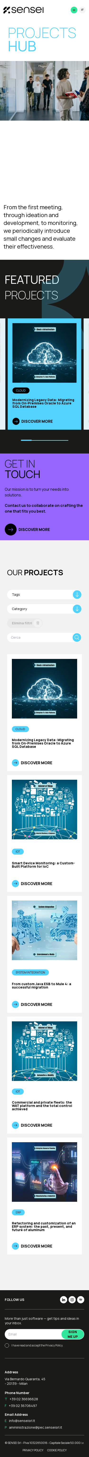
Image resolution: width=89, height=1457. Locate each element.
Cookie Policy (57, 1450)
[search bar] (40, 637)
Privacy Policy (53, 1345)
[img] (15, 421)
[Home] (20, 10)
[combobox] (44, 594)
